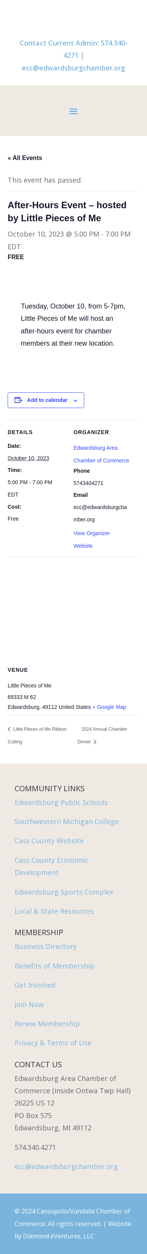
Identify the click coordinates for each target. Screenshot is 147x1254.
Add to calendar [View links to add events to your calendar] (47, 400)
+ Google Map (109, 707)
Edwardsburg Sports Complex (64, 891)
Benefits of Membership (55, 965)
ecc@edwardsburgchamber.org (73, 67)
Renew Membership (47, 1023)
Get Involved (35, 984)
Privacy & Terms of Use (53, 1042)
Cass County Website (49, 840)
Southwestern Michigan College (67, 821)
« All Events (25, 158)
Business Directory (46, 946)
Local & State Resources (54, 911)
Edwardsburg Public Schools (61, 802)
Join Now (29, 1004)
